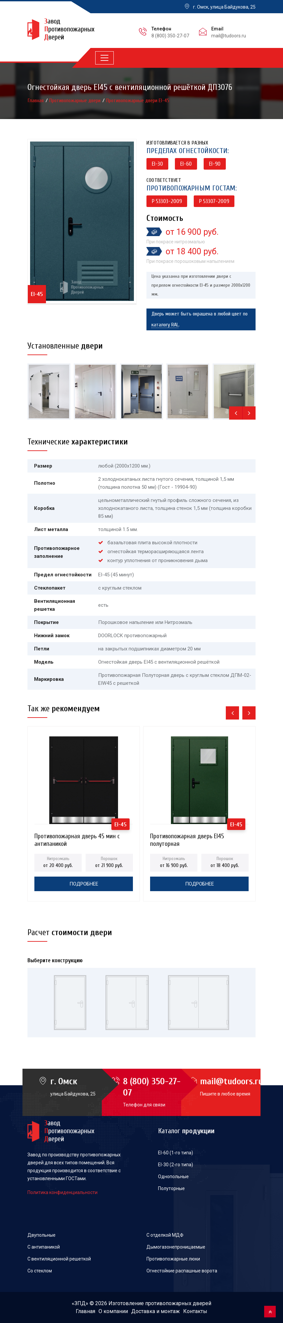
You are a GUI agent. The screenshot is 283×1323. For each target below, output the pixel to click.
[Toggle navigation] (104, 57)
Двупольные (41, 1235)
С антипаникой (43, 1247)
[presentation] (235, 413)
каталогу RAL (165, 325)
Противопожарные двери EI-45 (137, 100)
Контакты (195, 1311)
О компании (113, 1311)
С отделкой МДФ (164, 1235)
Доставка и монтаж (155, 1311)
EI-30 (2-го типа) (175, 1164)
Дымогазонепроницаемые (175, 1247)
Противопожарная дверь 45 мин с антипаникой (77, 838)
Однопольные (173, 1176)
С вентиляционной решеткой (59, 1258)
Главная (36, 100)
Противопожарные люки (173, 1258)
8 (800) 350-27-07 (170, 35)
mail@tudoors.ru (228, 35)
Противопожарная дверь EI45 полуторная (187, 838)
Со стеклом (39, 1270)
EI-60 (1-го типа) (175, 1152)
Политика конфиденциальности (62, 1192)
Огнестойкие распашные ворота (181, 1270)
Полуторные (171, 1188)
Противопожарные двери (75, 100)
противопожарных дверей (178, 1303)
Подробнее (83, 884)
